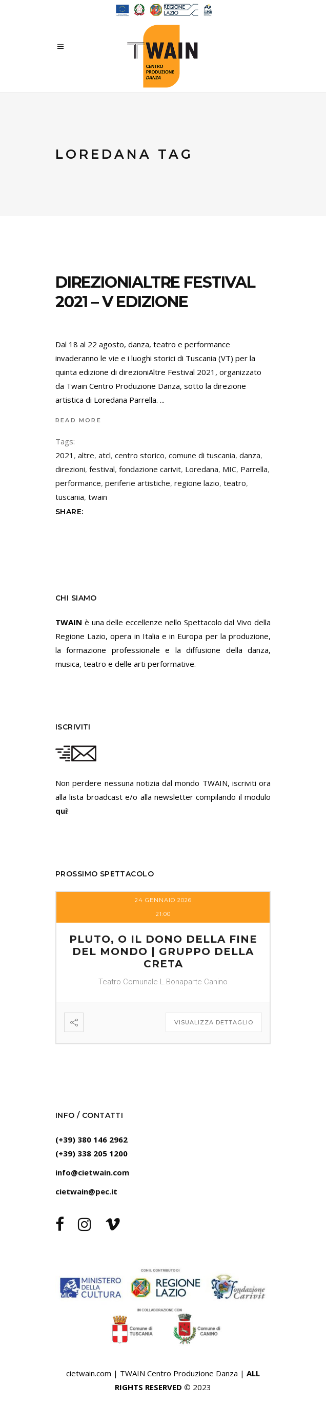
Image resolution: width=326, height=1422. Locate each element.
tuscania (69, 497)
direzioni (70, 469)
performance (78, 483)
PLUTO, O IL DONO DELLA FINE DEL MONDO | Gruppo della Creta (163, 951)
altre (86, 455)
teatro (234, 483)
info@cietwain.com (92, 1172)
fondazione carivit (150, 469)
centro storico (140, 455)
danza (249, 455)
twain (97, 497)
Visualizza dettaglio (213, 1022)
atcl (104, 455)
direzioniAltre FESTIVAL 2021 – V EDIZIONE (155, 292)
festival (102, 469)
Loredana (201, 469)
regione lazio (196, 483)
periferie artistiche (137, 483)
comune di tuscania (202, 455)
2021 (64, 455)
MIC (229, 469)
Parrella (254, 469)
